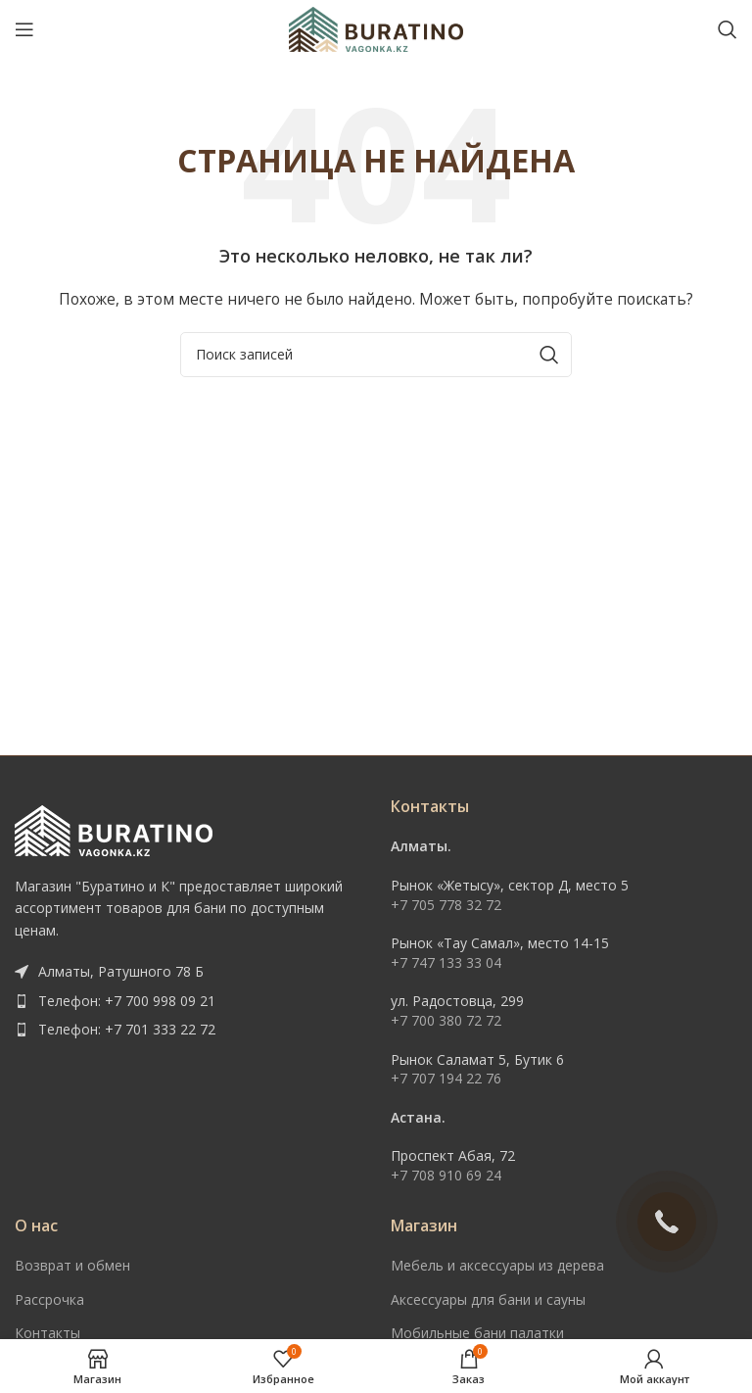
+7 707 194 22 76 (446, 1078)
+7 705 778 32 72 (446, 904)
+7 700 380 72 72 (446, 1020)
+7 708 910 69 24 (446, 1175)
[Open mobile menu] (24, 29)
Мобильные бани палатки (477, 1332)
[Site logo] (376, 28)
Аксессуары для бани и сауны (488, 1299)
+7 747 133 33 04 (446, 962)
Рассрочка (49, 1299)
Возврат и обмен (72, 1265)
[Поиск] (727, 29)
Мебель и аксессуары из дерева (497, 1265)
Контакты (47, 1332)
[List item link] (188, 1001)
